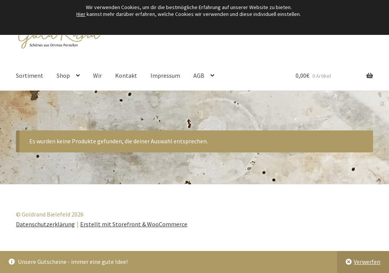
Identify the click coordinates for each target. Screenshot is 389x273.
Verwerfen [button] (367, 261)
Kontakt (126, 75)
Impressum (165, 75)
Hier (80, 14)
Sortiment (29, 75)
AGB (198, 75)
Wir (97, 75)
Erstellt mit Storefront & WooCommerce (133, 224)
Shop (63, 75)
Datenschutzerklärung (45, 224)
